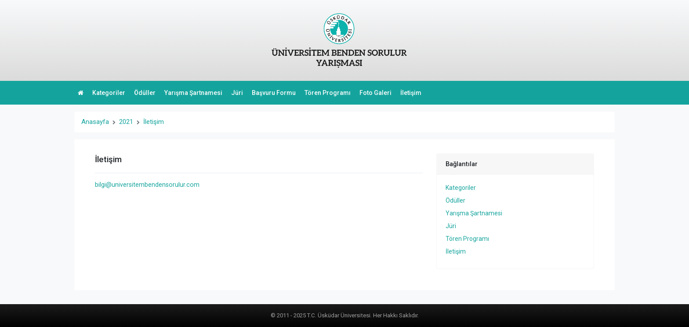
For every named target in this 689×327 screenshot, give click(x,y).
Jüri (237, 92)
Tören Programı (328, 92)
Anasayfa (95, 122)
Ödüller (145, 92)
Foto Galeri (375, 92)
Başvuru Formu (274, 92)
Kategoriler (108, 92)
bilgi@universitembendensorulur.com (147, 184)
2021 (126, 122)
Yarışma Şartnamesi (193, 92)
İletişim (410, 92)
